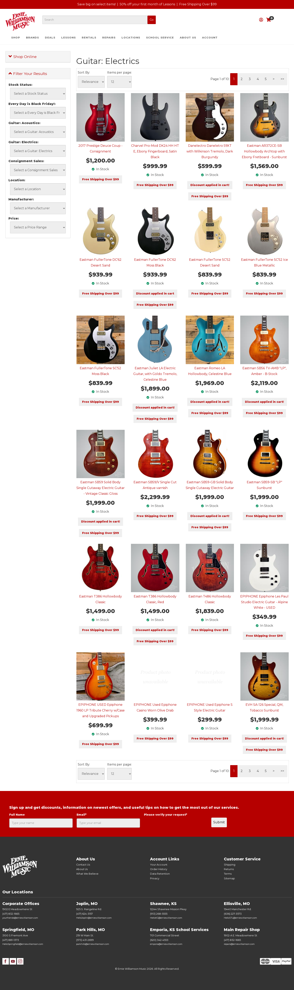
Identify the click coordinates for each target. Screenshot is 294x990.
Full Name (17, 814)
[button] (261, 19)
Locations (130, 37)
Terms (228, 873)
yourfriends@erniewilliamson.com (20, 917)
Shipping (229, 864)
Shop (15, 37)
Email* (81, 814)
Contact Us (83, 864)
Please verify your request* (165, 814)
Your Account (158, 864)
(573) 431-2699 (85, 940)
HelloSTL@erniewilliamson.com (240, 917)
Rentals (89, 37)
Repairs (109, 37)
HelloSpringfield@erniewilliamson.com (22, 944)
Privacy (154, 878)
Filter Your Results (27, 73)
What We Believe (87, 873)
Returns (229, 869)
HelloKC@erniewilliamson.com (166, 917)
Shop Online (22, 56)
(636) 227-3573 (233, 913)
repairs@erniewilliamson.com (239, 944)
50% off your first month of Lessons (147, 4)
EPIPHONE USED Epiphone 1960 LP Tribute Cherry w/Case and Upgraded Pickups (100, 710)
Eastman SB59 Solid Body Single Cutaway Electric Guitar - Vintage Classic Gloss (100, 487)
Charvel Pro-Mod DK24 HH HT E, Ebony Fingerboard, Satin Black (155, 151)
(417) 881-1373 (10, 940)
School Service (160, 37)
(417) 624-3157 (84, 913)
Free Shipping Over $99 (198, 4)
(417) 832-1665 (10, 913)
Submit (219, 822)
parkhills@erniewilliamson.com (92, 944)
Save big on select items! (96, 4)
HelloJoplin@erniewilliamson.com (94, 917)
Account (210, 37)
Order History (158, 869)
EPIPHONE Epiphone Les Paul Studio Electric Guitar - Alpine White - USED (264, 602)
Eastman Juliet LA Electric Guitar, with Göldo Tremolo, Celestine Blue (155, 373)
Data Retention (160, 873)
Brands (32, 37)
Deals (50, 37)
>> (282, 79)
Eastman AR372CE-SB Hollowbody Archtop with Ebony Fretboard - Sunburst (264, 151)
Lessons (68, 37)
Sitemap (229, 878)
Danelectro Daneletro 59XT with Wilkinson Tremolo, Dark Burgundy (209, 151)
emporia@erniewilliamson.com (166, 944)
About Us (188, 37)
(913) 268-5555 (158, 913)
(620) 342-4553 (159, 940)
